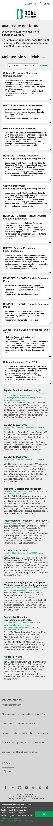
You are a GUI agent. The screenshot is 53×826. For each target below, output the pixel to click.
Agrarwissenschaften (11, 705)
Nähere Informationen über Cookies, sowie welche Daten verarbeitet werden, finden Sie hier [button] (17, 821)
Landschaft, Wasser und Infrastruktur (18, 724)
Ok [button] (44, 814)
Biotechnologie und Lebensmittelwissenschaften (23, 714)
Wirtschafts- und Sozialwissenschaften (19, 752)
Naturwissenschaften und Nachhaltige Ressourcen (25, 733)
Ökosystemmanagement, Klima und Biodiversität (24, 743)
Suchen (43, 66)
